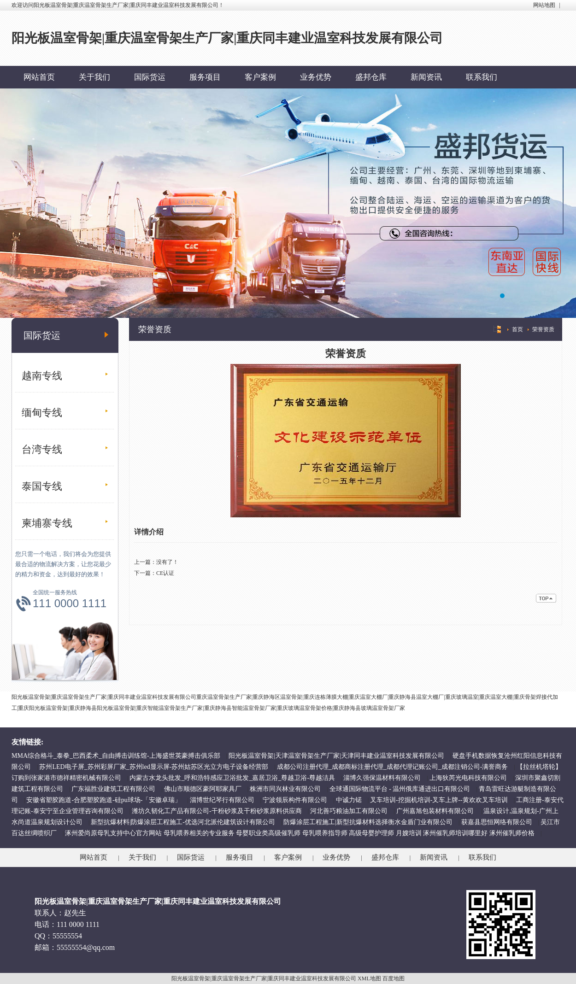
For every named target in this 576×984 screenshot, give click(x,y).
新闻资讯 (426, 77)
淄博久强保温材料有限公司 (382, 777)
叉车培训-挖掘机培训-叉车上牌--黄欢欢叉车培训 (439, 800)
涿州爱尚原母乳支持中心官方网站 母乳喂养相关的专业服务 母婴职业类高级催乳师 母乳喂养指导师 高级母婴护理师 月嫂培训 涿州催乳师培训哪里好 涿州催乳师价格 (300, 833)
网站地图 (544, 5)
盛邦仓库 (371, 77)
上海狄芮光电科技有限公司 (468, 777)
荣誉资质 (543, 329)
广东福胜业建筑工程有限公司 (113, 788)
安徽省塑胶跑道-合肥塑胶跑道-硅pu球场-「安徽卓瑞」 (103, 800)
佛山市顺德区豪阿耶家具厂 (202, 788)
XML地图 (369, 978)
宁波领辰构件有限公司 (295, 800)
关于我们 (94, 77)
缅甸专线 (42, 412)
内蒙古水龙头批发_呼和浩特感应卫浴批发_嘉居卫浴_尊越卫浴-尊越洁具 (232, 777)
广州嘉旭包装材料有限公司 (436, 811)
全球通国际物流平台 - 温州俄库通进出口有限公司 (399, 788)
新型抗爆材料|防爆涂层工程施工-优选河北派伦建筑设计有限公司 (183, 822)
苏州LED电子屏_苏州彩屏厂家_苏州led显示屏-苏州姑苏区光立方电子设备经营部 (153, 766)
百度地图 (393, 978)
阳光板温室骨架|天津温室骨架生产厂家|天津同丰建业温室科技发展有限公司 (336, 755)
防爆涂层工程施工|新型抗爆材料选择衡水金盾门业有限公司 (368, 822)
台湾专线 (42, 449)
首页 (517, 329)
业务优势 (315, 77)
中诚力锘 (349, 800)
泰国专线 (42, 486)
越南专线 (42, 375)
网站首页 (39, 77)
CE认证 (165, 573)
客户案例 (260, 77)
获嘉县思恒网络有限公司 (496, 822)
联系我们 (481, 77)
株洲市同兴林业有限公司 (285, 788)
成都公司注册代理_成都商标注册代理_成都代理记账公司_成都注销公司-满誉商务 (392, 766)
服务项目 (205, 77)
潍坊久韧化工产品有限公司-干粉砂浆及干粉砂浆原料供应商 (217, 811)
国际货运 (149, 77)
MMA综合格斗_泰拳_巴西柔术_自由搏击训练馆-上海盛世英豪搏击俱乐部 (116, 755)
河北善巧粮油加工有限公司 (349, 811)
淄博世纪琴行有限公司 (222, 800)
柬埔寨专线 (47, 523)
